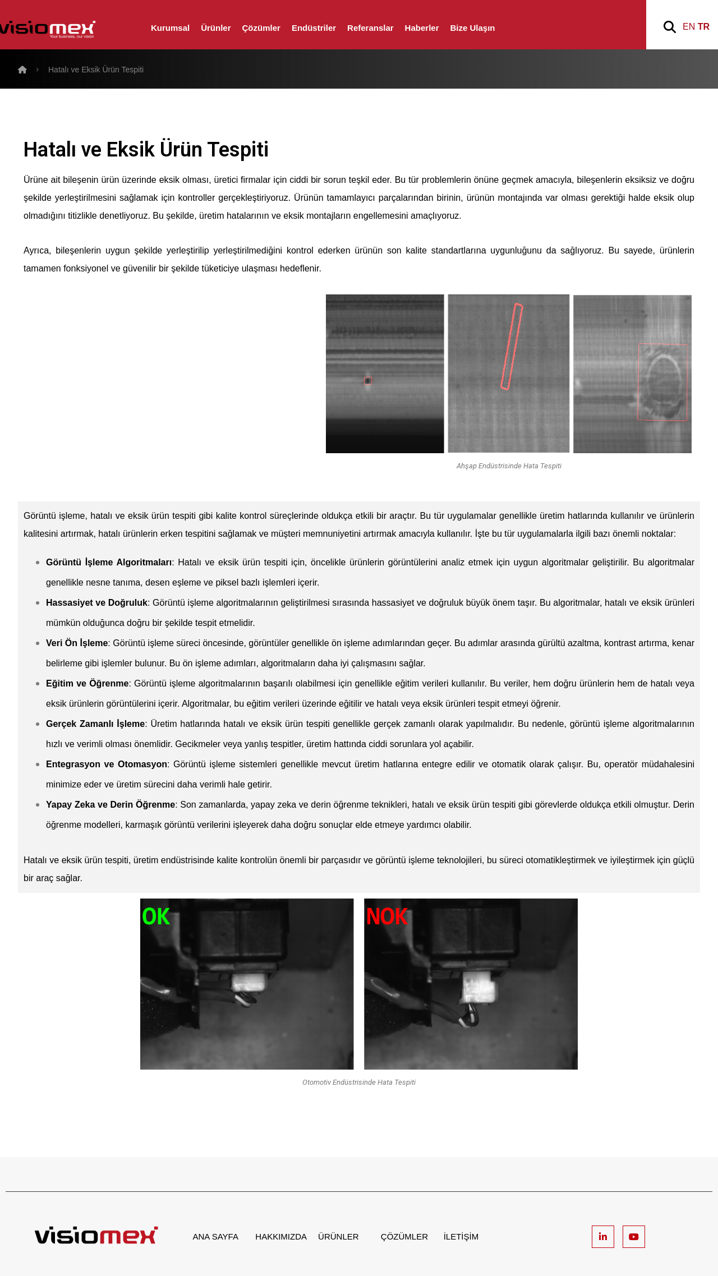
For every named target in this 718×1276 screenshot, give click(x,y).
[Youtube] (634, 1237)
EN (689, 26)
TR (704, 26)
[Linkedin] (603, 1237)
